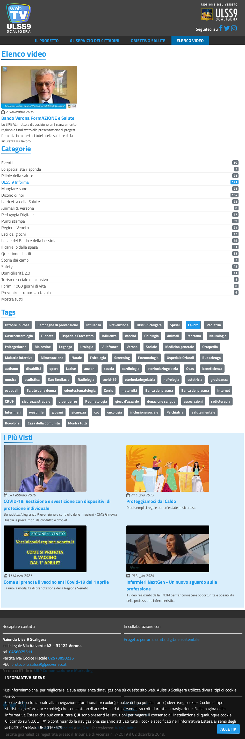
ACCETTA (228, 729)
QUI (77, 715)
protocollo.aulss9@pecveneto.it (39, 664)
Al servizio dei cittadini (94, 40)
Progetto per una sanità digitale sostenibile (161, 639)
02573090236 (61, 658)
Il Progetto (47, 40)
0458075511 (20, 652)
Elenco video (190, 40)
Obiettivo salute (148, 40)
